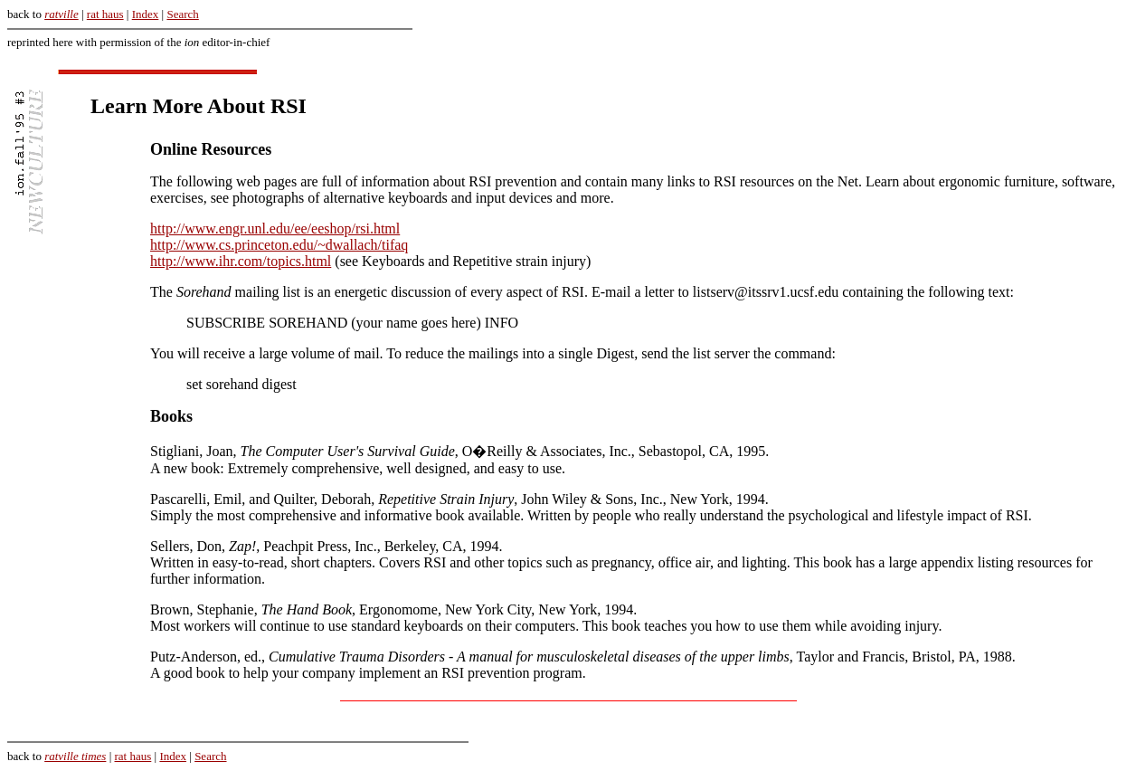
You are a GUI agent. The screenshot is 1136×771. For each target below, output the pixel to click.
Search (182, 14)
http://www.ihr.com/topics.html (240, 261)
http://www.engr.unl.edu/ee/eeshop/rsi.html (275, 228)
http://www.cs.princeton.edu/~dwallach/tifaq (279, 244)
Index (145, 14)
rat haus (105, 14)
